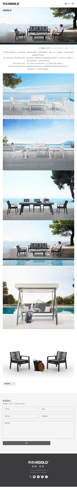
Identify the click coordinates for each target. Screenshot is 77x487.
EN (66, 3)
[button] (71, 41)
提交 (20, 443)
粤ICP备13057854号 (35, 472)
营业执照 (43, 472)
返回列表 (7, 383)
